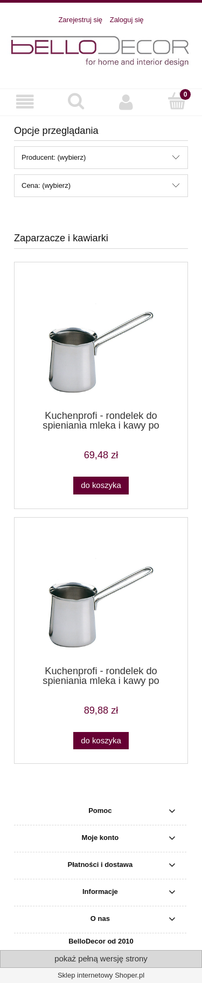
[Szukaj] (76, 101)
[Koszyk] (176, 101)
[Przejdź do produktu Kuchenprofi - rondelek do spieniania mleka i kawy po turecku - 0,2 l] (101, 340)
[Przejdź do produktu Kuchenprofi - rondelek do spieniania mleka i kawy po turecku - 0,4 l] (101, 595)
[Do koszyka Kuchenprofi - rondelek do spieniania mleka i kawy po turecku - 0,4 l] (100, 741)
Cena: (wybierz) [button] (46, 185)
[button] (25, 101)
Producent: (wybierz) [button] (54, 157)
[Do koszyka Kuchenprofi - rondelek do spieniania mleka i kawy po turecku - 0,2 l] (100, 485)
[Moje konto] (126, 101)
